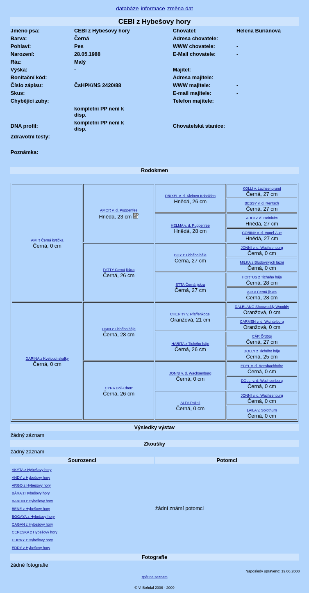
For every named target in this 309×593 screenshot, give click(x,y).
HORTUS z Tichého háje (262, 277)
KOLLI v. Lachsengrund (262, 188)
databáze (127, 8)
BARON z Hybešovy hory (32, 501)
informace (153, 8)
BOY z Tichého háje (190, 255)
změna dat (180, 8)
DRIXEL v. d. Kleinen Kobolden (190, 196)
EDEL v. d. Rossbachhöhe (262, 366)
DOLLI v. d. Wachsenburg (262, 381)
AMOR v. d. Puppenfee (118, 210)
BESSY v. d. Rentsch (262, 203)
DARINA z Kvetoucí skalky (47, 358)
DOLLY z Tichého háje (262, 351)
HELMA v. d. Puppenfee (190, 225)
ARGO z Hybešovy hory (31, 485)
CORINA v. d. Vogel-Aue (262, 233)
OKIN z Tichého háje (119, 329)
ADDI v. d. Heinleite (261, 218)
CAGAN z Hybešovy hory (32, 524)
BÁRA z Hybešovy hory (31, 493)
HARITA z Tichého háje (190, 344)
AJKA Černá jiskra (262, 292)
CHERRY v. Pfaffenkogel (190, 314)
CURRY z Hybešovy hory (32, 540)
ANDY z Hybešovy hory (31, 478)
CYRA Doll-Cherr (119, 388)
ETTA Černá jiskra (190, 285)
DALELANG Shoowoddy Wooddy (262, 307)
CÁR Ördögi (262, 336)
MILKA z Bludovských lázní (262, 262)
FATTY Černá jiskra (118, 270)
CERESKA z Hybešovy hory (34, 532)
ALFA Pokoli (190, 403)
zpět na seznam (154, 577)
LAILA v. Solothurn (262, 410)
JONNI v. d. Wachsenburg (262, 248)
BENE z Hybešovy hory (31, 509)
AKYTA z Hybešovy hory (32, 470)
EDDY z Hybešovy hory (31, 548)
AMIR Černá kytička (47, 240)
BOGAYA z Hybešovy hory (33, 517)
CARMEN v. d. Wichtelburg (262, 321)
